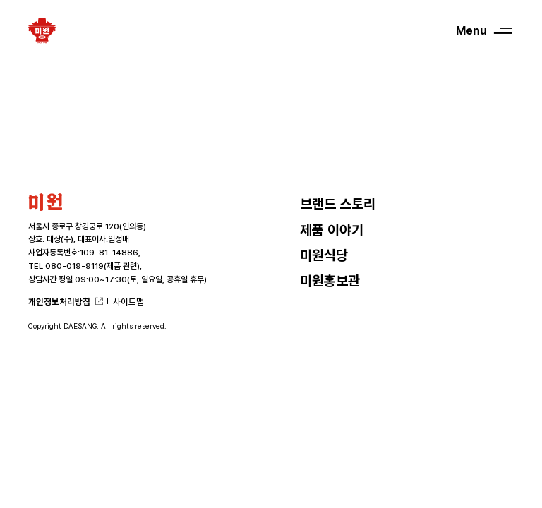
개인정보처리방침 (59, 301)
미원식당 (324, 256)
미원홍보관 (330, 281)
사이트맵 (128, 301)
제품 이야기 (331, 230)
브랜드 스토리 (337, 204)
